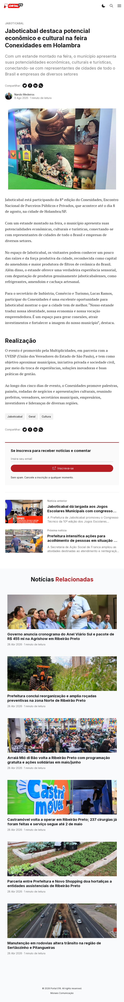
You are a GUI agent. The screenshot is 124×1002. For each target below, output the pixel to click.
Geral (32, 416)
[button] (103, 5)
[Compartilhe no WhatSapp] (41, 85)
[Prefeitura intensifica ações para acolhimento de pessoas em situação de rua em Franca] (24, 541)
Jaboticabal (14, 23)
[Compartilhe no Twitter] (24, 85)
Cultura (46, 416)
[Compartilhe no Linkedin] (35, 85)
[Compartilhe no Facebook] (30, 85)
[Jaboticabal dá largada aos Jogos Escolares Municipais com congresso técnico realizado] (24, 511)
